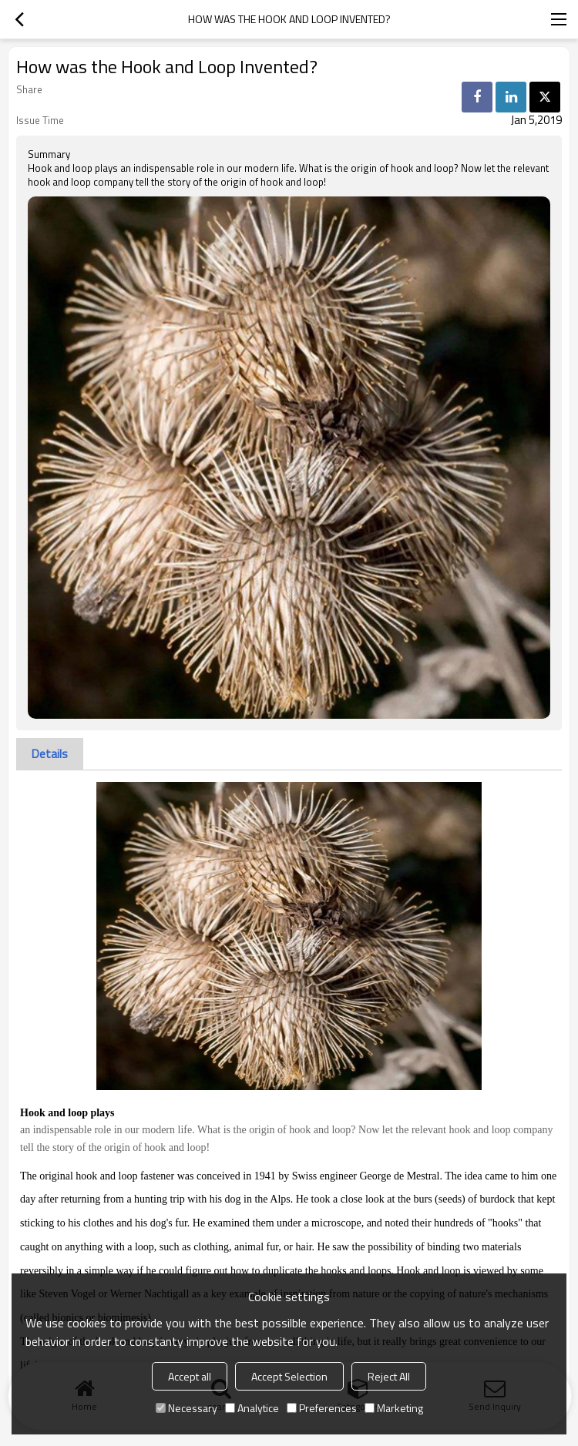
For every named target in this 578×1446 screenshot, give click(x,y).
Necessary (186, 1408)
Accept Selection (289, 1376)
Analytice (252, 1408)
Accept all (189, 1376)
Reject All (389, 1376)
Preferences (322, 1408)
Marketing (394, 1408)
